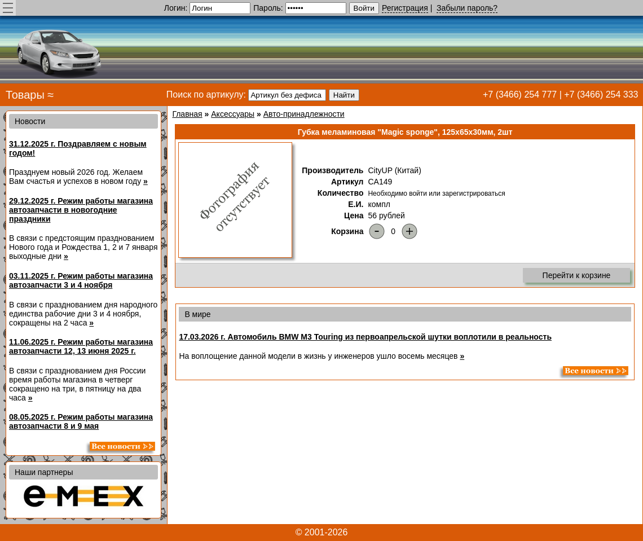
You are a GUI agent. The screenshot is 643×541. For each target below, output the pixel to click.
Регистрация (405, 7)
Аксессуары (232, 113)
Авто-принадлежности (304, 113)
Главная (187, 113)
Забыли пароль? (467, 7)
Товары (25, 95)
